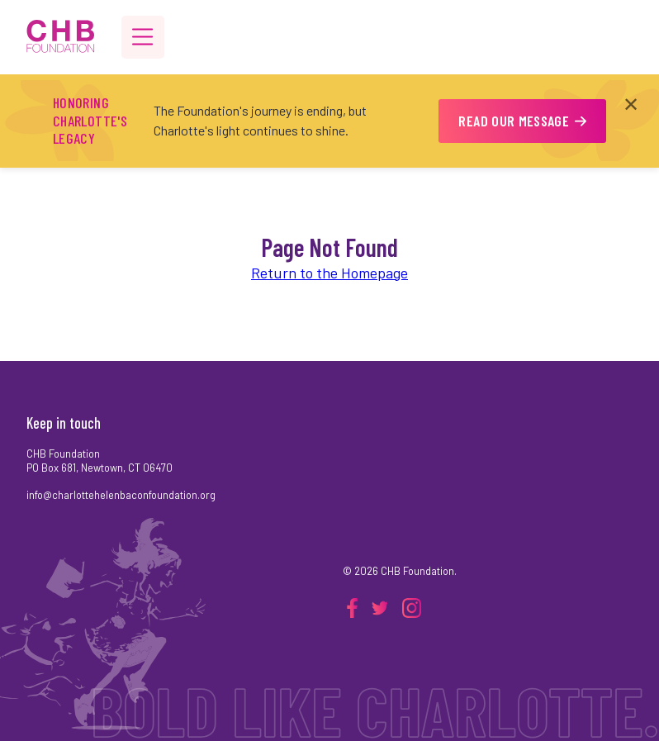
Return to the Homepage (329, 273)
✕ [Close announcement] (631, 104)
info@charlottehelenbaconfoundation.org (121, 494)
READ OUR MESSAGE (522, 121)
